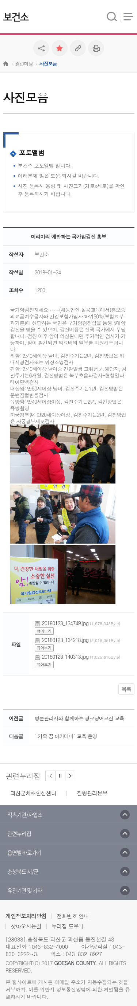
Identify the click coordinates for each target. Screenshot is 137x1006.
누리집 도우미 (68, 926)
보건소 (15, 17)
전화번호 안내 (73, 916)
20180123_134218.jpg (65, 639)
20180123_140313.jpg (65, 656)
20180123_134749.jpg (65, 623)
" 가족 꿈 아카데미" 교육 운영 (66, 736)
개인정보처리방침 (25, 916)
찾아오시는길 (26, 926)
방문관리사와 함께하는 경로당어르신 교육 (79, 718)
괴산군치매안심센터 (33, 793)
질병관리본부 (92, 793)
